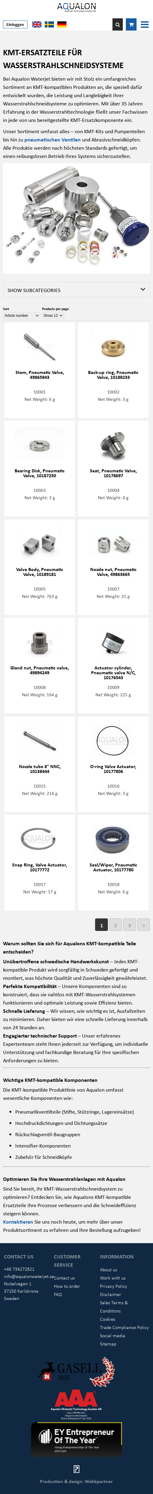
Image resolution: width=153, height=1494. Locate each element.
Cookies (107, 1319)
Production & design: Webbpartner (76, 1481)
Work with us (113, 1277)
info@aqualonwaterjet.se (29, 1276)
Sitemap (108, 1343)
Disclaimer (110, 1294)
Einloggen (15, 24)
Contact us (64, 1277)
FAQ (58, 1294)
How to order (67, 1286)
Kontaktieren (18, 1221)
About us (108, 1269)
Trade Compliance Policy (124, 1327)
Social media (112, 1335)
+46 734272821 (19, 1268)
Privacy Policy (113, 1286)
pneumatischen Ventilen (52, 139)
